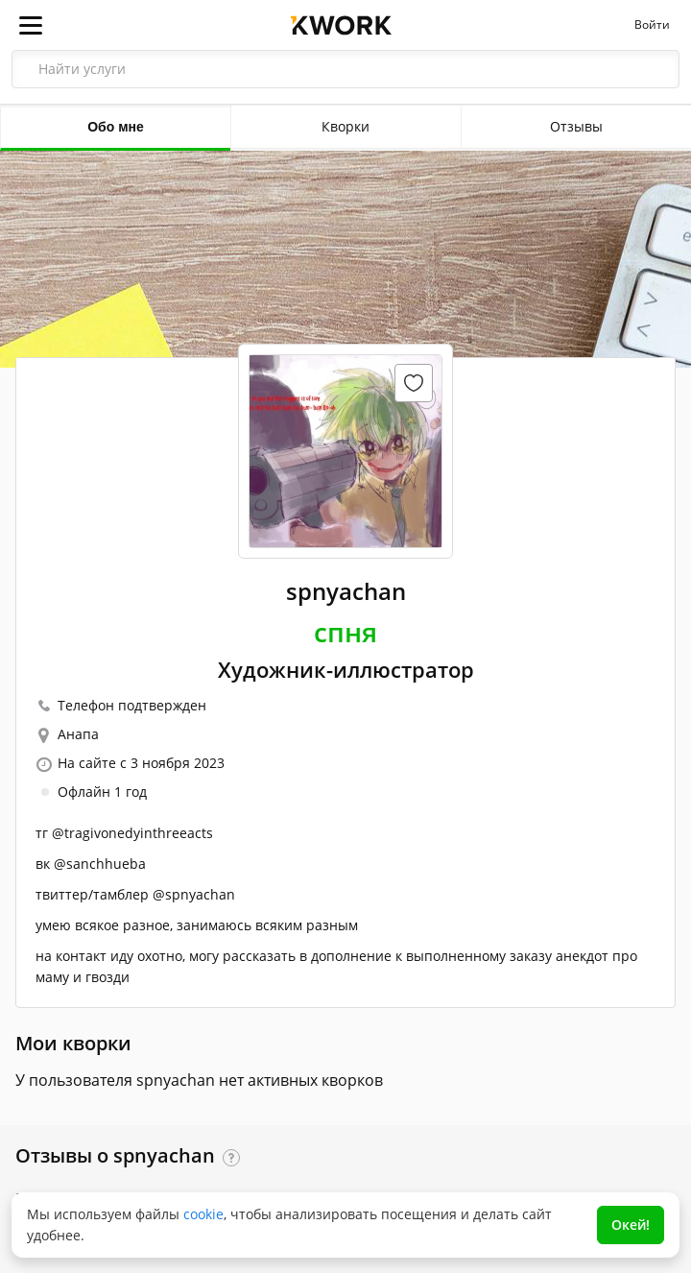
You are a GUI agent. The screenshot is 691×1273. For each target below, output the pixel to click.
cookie (203, 1214)
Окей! (630, 1224)
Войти (652, 25)
